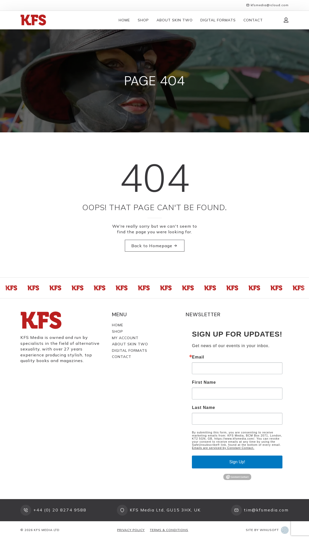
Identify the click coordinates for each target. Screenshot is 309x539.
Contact (253, 20)
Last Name (203, 408)
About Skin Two (175, 20)
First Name (204, 382)
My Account (125, 338)
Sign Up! (237, 462)
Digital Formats (218, 20)
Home (124, 20)
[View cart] (273, 20)
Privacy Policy (131, 530)
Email (198, 357)
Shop (143, 20)
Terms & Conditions (169, 530)
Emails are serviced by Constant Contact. (223, 447)
